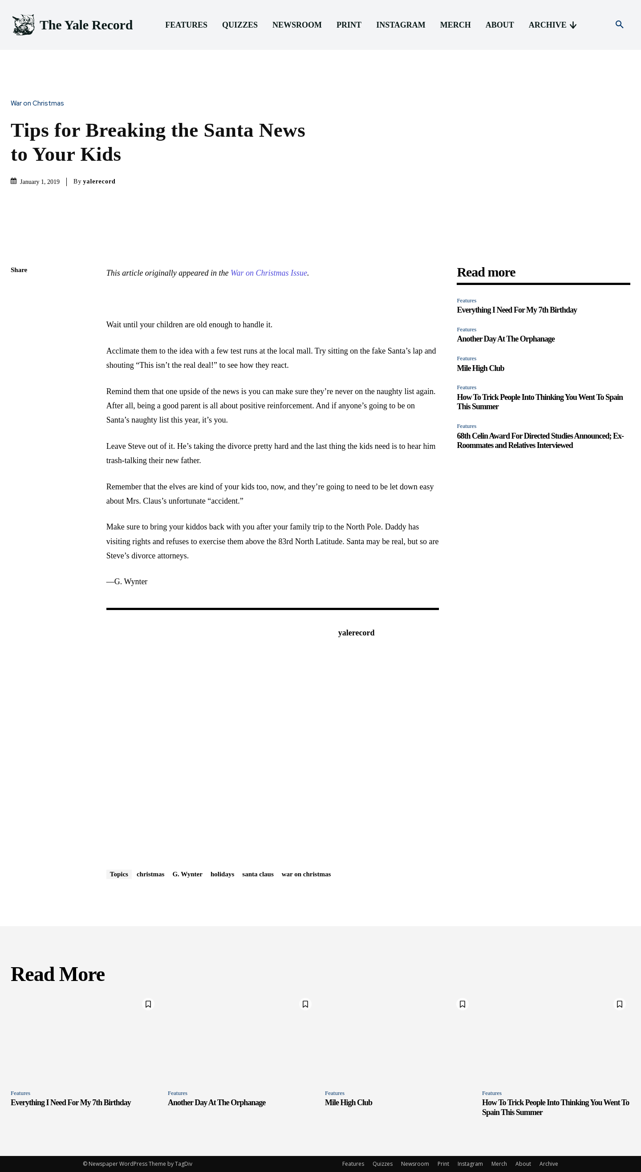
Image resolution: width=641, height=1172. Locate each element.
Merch (499, 1164)
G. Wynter (187, 874)
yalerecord (99, 181)
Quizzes (383, 1164)
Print (443, 1164)
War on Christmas (40, 103)
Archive (549, 1164)
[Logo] (72, 25)
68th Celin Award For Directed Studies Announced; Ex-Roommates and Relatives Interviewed (540, 440)
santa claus (257, 874)
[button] (619, 25)
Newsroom (415, 1164)
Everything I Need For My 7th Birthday (517, 309)
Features (466, 300)
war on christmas (306, 874)
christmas (151, 874)
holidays (222, 874)
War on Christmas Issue (269, 273)
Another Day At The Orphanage (505, 338)
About (523, 1164)
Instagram (470, 1164)
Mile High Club (480, 368)
